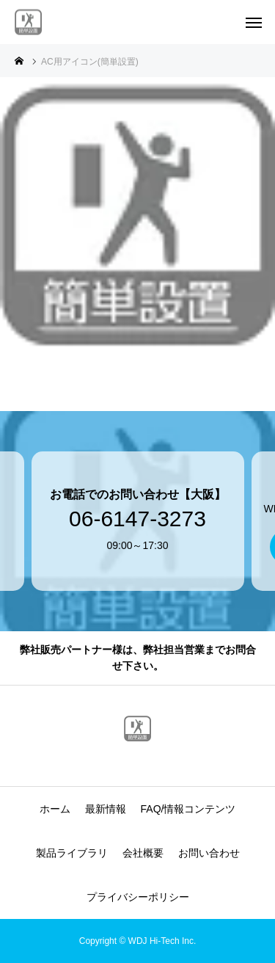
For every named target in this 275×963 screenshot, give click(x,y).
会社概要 (143, 853)
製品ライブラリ (72, 853)
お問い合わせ (209, 853)
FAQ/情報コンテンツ (188, 809)
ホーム (55, 809)
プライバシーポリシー (138, 897)
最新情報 (105, 809)
